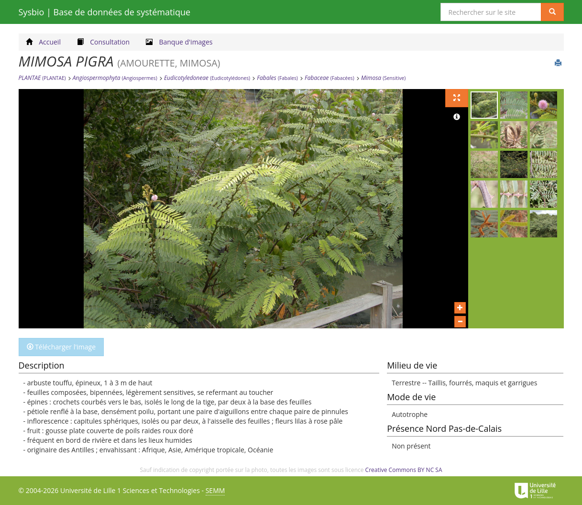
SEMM (215, 490)
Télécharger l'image (61, 346)
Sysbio (105, 12)
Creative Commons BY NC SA (403, 470)
